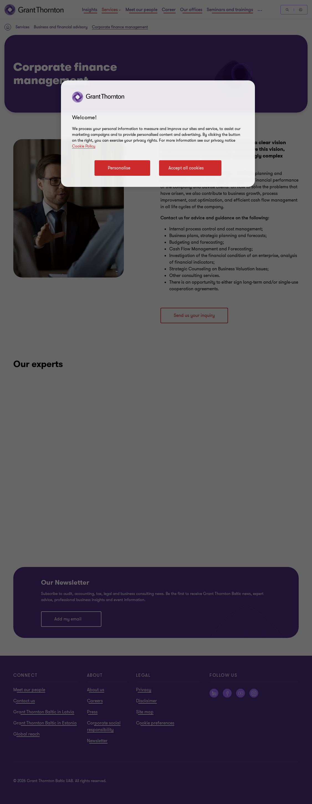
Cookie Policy (83, 146)
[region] (158, 133)
